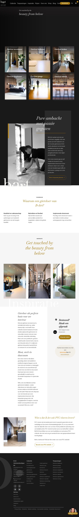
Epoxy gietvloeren (31, 476)
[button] (72, 3)
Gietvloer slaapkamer (58, 469)
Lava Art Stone (30, 483)
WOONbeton (30, 472)
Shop (50, 3)
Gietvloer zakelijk (57, 474)
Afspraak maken (65, 337)
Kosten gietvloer (43, 463)
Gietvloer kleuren (44, 469)
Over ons (44, 3)
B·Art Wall (29, 481)
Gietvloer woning (57, 478)
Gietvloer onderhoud (45, 476)
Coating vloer (30, 478)
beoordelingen (65, 354)
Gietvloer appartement (58, 476)
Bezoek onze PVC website (44, 444)
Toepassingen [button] (21, 3)
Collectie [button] (13, 3)
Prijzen (37, 3)
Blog (54, 3)
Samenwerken (17, 498)
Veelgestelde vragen (18, 501)
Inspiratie (31, 3)
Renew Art (16, 496)
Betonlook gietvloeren (32, 474)
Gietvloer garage (57, 465)
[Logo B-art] (3, 3)
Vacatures (16, 503)
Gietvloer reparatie (44, 478)
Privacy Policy (18, 509)
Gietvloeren (29, 463)
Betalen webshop (32, 509)
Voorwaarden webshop (42, 509)
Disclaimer (24, 509)
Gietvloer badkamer (57, 463)
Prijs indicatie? (65, 3)
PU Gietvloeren (30, 465)
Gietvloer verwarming (45, 481)
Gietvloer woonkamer (58, 472)
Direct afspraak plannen (57, 177)
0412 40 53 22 (17, 478)
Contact (59, 3)
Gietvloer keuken (57, 467)
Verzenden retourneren (54, 509)
